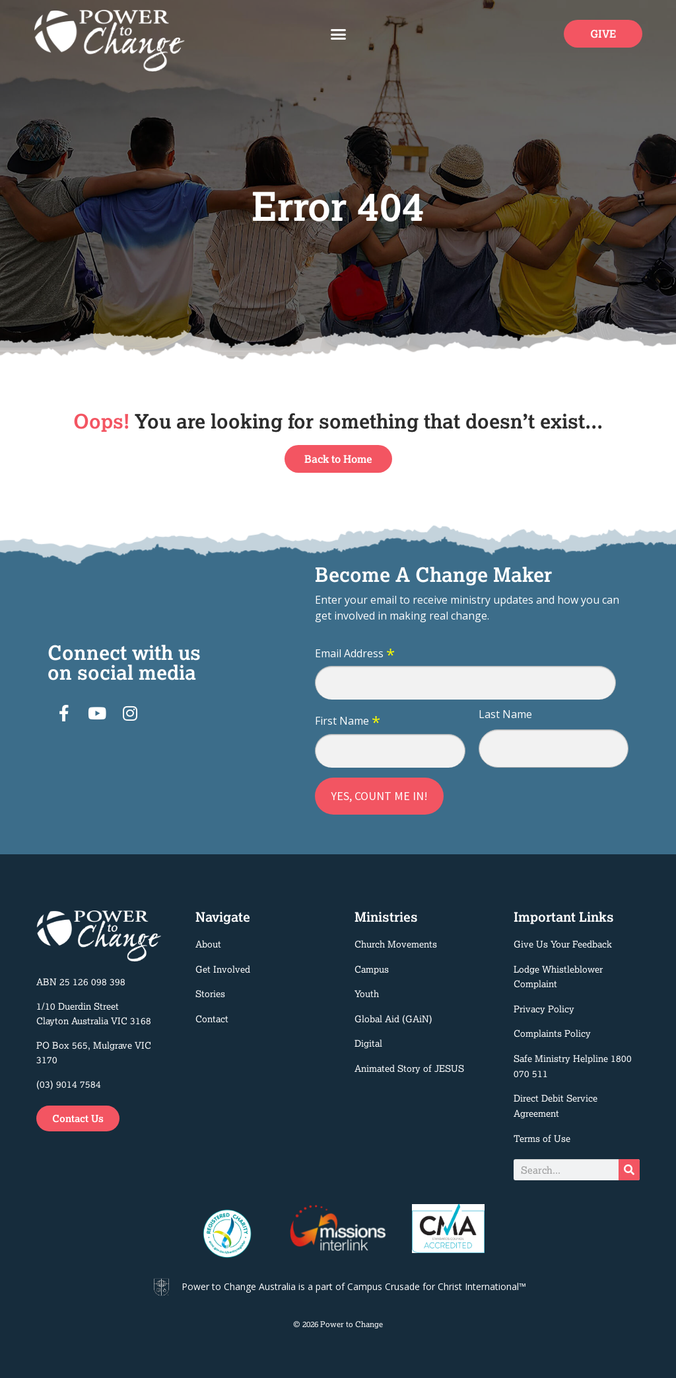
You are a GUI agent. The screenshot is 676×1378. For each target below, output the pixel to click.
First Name (347, 721)
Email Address (355, 654)
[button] (338, 34)
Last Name (505, 714)
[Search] (629, 1169)
